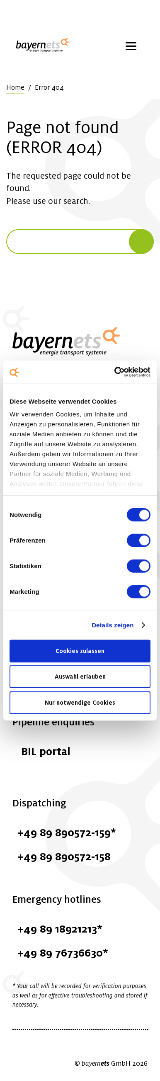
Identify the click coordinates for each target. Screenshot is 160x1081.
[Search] (141, 241)
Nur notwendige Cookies (80, 702)
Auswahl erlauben (80, 676)
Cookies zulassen (80, 650)
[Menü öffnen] (131, 45)
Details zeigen (112, 625)
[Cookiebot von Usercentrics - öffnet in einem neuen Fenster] (114, 372)
